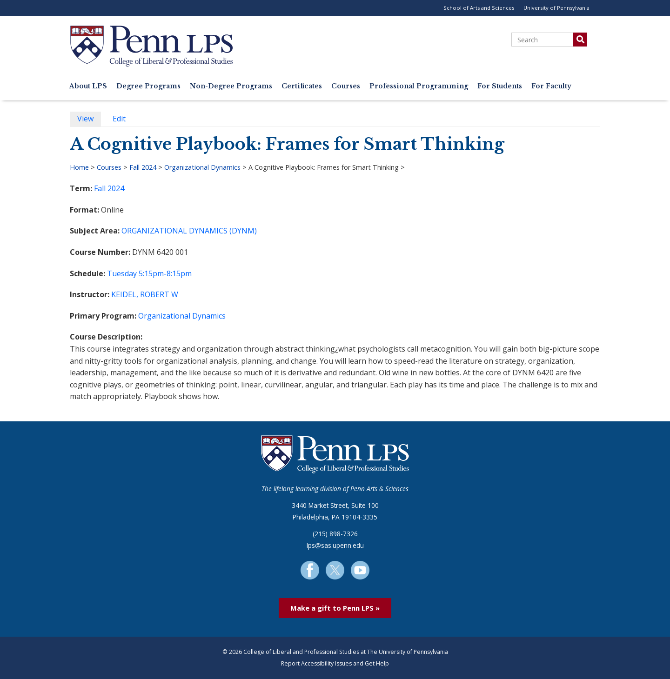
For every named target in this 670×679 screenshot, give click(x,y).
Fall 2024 (142, 167)
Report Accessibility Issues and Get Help (335, 663)
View (89, 119)
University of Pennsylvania (556, 7)
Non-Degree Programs (231, 86)
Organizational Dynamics (202, 167)
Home (79, 167)
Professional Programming (418, 86)
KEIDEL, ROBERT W (144, 294)
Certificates (301, 86)
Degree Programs (148, 86)
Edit (123, 119)
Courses (345, 86)
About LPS (88, 86)
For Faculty (551, 86)
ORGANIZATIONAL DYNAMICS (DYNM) (189, 231)
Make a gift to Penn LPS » (335, 607)
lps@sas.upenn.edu (335, 545)
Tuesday (122, 273)
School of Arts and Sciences (478, 7)
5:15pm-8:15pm (165, 273)
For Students (499, 86)
